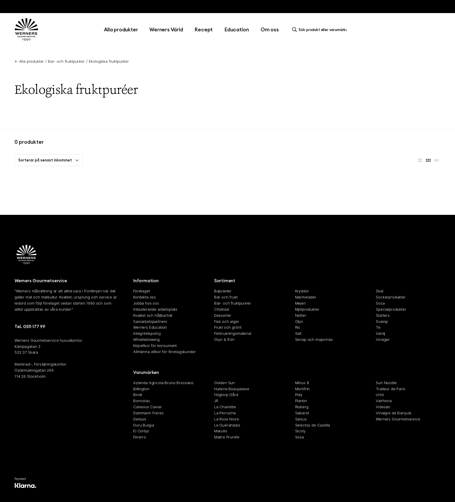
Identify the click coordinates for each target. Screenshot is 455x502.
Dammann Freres (148, 413)
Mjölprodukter (307, 309)
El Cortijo (141, 431)
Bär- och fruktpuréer (66, 61)
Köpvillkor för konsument (155, 345)
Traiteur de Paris (390, 388)
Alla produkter (121, 29)
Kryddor (302, 291)
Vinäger (383, 339)
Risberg (301, 406)
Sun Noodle (386, 382)
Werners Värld (166, 29)
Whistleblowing (146, 339)
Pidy (298, 395)
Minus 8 (302, 382)
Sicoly (300, 431)
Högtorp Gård (226, 395)
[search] (320, 29)
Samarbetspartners (150, 321)
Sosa (380, 303)
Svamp (382, 321)
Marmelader (305, 297)
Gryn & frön (224, 339)
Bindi (137, 395)
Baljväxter (223, 291)
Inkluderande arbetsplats (155, 309)
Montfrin (302, 388)
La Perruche (225, 413)
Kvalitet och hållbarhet (152, 315)
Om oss (270, 29)
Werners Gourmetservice (398, 419)
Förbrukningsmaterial (232, 333)
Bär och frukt (226, 297)
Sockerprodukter (391, 297)
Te (378, 327)
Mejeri (300, 303)
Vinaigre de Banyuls (393, 413)
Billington (141, 388)
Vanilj (380, 333)
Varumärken (146, 372)
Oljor (299, 321)
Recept (203, 29)
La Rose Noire (226, 419)
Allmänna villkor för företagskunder (164, 351)
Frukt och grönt (227, 327)
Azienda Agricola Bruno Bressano (163, 382)
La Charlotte (225, 406)
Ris (297, 327)
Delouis (139, 419)
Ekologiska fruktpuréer (109, 61)
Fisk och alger (226, 321)
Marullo (220, 431)
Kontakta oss (144, 297)
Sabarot (302, 413)
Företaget (141, 291)
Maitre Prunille (226, 437)
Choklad (221, 309)
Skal (379, 291)
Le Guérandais (227, 425)
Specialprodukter (391, 309)
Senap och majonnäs (314, 339)
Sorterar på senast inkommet (48, 160)
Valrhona (384, 400)
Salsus (301, 419)
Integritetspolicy (147, 333)
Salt (298, 333)
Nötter (300, 315)
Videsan (383, 406)
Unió (380, 395)
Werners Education (150, 327)
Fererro (139, 437)
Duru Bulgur (143, 425)
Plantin (301, 400)
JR (216, 400)
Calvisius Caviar (147, 406)
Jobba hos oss (146, 303)
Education (236, 29)
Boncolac (141, 400)
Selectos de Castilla (312, 425)
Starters (383, 315)
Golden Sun (224, 382)
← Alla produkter (29, 61)
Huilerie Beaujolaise (231, 388)
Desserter (223, 315)
